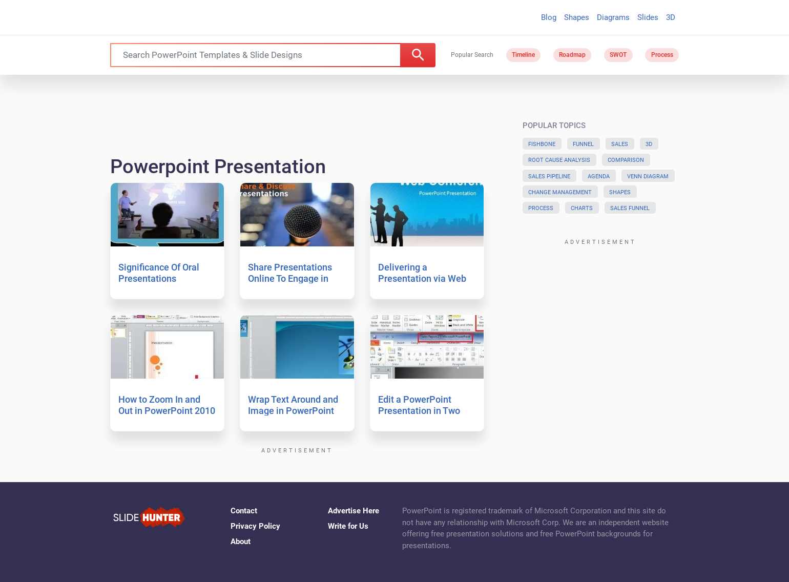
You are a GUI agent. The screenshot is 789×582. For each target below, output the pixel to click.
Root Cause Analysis (559, 160)
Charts (582, 208)
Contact (244, 510)
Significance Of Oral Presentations (158, 273)
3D (670, 17)
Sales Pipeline (549, 176)
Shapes (576, 17)
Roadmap (572, 54)
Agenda (599, 176)
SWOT (618, 54)
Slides (647, 17)
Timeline (523, 54)
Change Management (560, 192)
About (241, 541)
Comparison (626, 160)
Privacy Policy (255, 526)
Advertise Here (353, 510)
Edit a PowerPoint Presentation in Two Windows (419, 410)
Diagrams (613, 17)
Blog (548, 17)
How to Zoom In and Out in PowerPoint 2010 (166, 405)
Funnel (583, 144)
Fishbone (541, 144)
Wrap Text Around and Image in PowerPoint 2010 (293, 410)
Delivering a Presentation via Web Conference (422, 278)
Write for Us (348, 526)
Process (662, 54)
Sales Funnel (630, 208)
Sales (619, 144)
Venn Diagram (648, 176)
